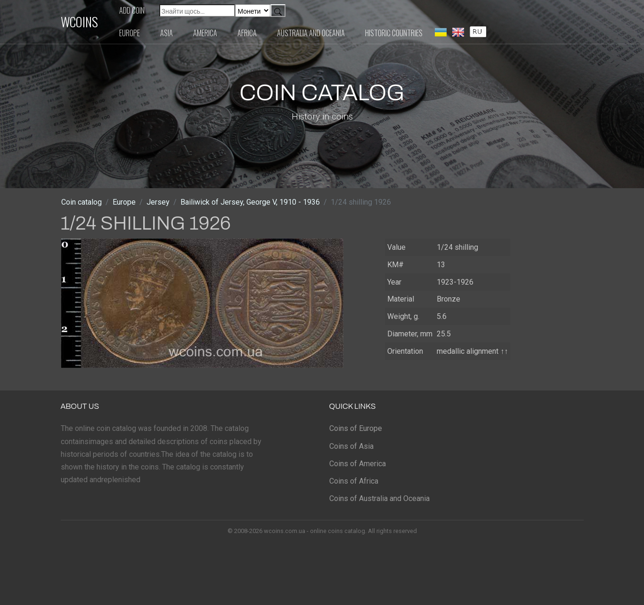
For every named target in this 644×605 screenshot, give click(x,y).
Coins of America (357, 463)
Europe (129, 33)
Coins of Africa (353, 481)
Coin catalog (81, 202)
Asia (166, 33)
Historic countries (394, 33)
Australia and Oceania (311, 33)
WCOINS (79, 21)
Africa (247, 33)
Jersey (158, 202)
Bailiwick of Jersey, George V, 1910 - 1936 (250, 202)
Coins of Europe (355, 428)
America (205, 33)
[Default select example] (252, 10)
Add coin (132, 10)
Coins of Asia (351, 446)
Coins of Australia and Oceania (379, 498)
